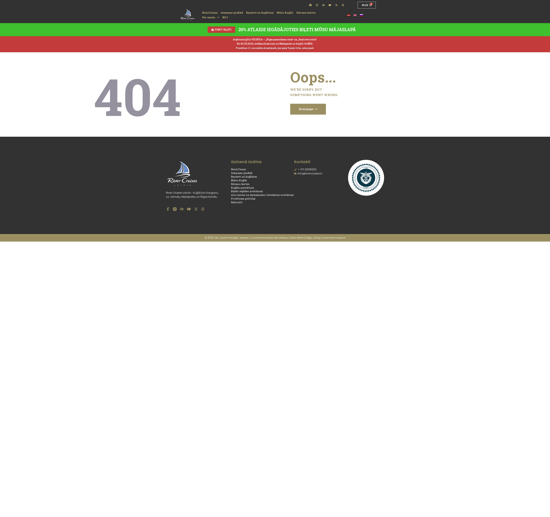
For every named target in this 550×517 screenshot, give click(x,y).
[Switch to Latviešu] (349, 15)
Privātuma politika (243, 198)
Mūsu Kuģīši (285, 12)
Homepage (306, 109)
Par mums (210, 17)
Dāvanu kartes (306, 12)
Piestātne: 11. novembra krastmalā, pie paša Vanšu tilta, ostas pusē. (275, 48)
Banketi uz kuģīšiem (260, 12)
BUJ (225, 17)
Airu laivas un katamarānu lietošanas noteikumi (262, 195)
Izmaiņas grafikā (232, 12)
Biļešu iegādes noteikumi (247, 191)
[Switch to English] (355, 15)
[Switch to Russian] (361, 15)
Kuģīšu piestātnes (242, 187)
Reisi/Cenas (210, 12)
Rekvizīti (237, 202)
